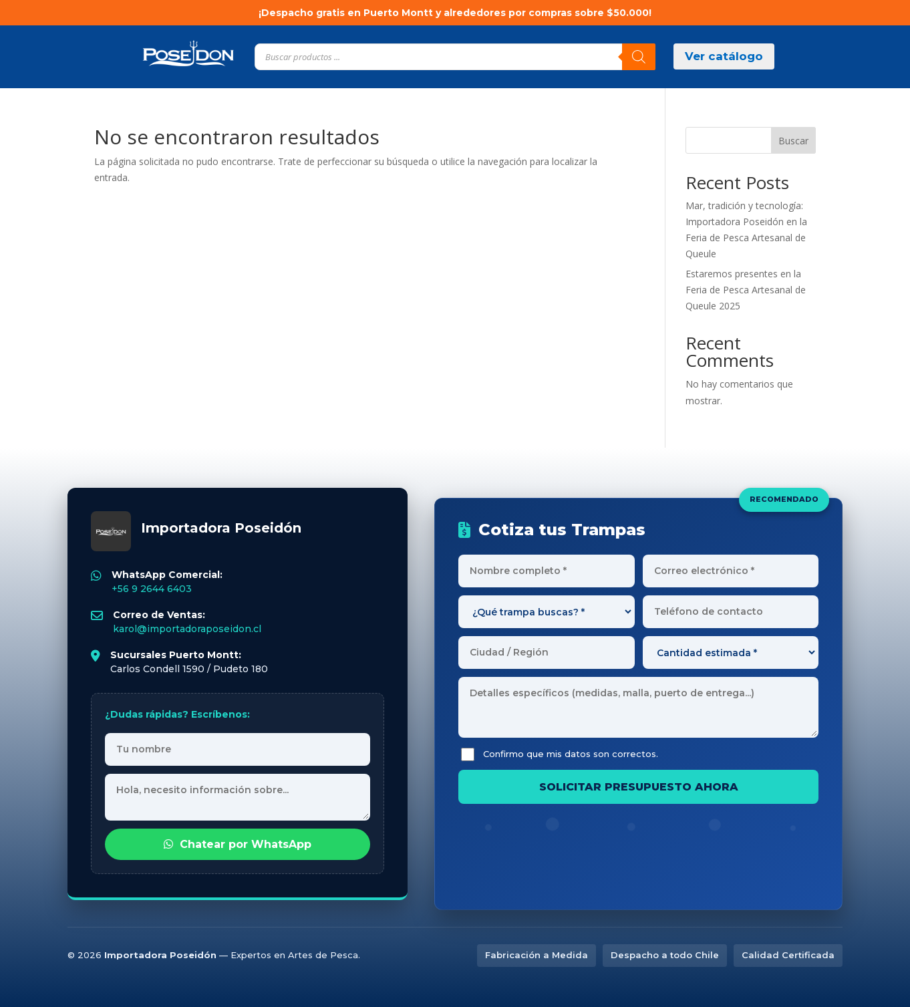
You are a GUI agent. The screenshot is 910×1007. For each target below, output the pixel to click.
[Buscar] (638, 56)
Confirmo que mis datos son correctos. (559, 754)
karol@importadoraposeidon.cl (187, 629)
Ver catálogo (724, 56)
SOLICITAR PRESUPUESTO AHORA (638, 786)
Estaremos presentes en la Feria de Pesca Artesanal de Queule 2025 (746, 289)
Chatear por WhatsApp (237, 844)
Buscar (793, 140)
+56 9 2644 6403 (152, 589)
